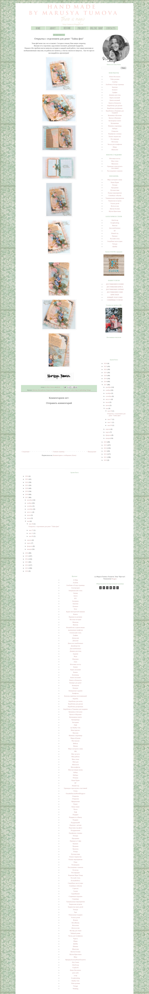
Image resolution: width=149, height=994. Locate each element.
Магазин (75, 733)
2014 (105, 448)
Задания (75, 654)
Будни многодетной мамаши (75, 611)
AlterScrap (114, 220)
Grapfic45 (75, 967)
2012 (105, 454)
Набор (75, 772)
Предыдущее (92, 451)
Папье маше (75, 807)
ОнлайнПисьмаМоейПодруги (75, 793)
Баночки (115, 87)
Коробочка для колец (75, 701)
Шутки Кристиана (115, 211)
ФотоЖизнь (75, 923)
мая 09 (110, 425)
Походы (114, 185)
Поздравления (75, 830)
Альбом (114, 82)
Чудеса (75, 938)
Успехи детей (114, 203)
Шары (115, 147)
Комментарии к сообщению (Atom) (64, 455)
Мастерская (75, 741)
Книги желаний (115, 100)
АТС (75, 598)
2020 (105, 375)
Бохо (75, 609)
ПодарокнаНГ (75, 822)
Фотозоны (114, 142)
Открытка (75, 796)
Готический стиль (75, 633)
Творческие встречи (114, 201)
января (108, 438)
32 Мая (75, 580)
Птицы (75, 851)
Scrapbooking (82, 390)
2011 (105, 457)
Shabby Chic (75, 981)
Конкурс (75, 688)
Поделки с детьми (75, 825)
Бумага (75, 614)
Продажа (75, 846)
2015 (105, 445)
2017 (105, 384)
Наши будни (115, 182)
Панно (75, 804)
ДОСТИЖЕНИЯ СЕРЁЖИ (115, 289)
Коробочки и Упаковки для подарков (75, 709)
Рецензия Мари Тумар (75, 875)
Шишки (75, 946)
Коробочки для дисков (114, 105)
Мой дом (75, 762)
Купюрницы (115, 123)
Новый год (114, 233)
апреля (108, 429)
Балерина (75, 601)
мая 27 (110, 419)
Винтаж (35, 390)
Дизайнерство (75, 646)
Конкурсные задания (75, 691)
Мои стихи (114, 161)
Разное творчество (115, 136)
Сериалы (75, 888)
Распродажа (75, 865)
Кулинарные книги (115, 120)
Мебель (75, 743)
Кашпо (75, 672)
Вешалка (75, 622)
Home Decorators (114, 76)
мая (107, 408)
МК (75, 751)
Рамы (75, 862)
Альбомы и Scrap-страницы (115, 84)
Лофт (75, 725)
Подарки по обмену (75, 817)
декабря (108, 387)
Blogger (113, 579)
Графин (114, 92)
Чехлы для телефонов (115, 144)
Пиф (75, 812)
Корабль (75, 698)
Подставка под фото (75, 828)
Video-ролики (114, 79)
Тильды (114, 244)
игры (75, 662)
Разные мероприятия (115, 193)
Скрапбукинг (56, 390)
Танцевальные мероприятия (115, 198)
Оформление (75, 801)
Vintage (88, 390)
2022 (105, 369)
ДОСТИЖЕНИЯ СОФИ (115, 292)
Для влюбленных (114, 228)
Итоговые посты (114, 158)
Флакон (75, 920)
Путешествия (114, 190)
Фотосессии (115, 206)
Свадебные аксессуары (114, 241)
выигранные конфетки (75, 630)
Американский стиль (75, 590)
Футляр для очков (75, 930)
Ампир (75, 593)
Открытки (49, 390)
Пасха (75, 809)
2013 (105, 451)
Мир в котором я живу (114, 180)
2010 (105, 460)
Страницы (75, 899)
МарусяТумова (75, 738)
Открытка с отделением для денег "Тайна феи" (44, 526)
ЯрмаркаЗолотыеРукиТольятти (75, 960)
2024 (105, 363)
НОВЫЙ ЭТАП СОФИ (114, 297)
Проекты (75, 849)
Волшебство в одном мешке (75, 627)
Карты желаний (115, 98)
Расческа (75, 870)
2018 (105, 381)
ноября (108, 390)
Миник (75, 746)
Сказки (75, 891)
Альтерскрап (75, 588)
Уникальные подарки (75, 915)
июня (108, 405)
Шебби (114, 246)
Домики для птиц (114, 95)
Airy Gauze (64, 390)
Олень (75, 791)
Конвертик (75, 685)
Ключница (75, 675)
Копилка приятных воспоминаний (75, 696)
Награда (75, 778)
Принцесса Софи (75, 841)
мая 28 (110, 411)
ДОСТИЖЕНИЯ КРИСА (115, 287)
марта (108, 432)
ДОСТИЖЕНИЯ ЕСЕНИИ (115, 284)
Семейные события (114, 195)
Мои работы (41, 390)
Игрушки (75, 659)
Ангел (75, 596)
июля (107, 402)
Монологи (114, 164)
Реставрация (115, 139)
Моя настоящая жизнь (75, 770)
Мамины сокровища (114, 126)
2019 (105, 378)
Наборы (114, 128)
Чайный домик (75, 933)
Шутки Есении (115, 209)
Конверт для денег (75, 683)
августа (108, 399)
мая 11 (110, 422)
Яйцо (75, 957)
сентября (109, 396)
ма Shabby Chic (75, 727)
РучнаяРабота (75, 880)
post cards (71, 390)
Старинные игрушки (75, 896)
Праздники (114, 187)
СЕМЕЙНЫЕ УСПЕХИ (115, 300)
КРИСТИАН (115, 294)
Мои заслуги (75, 754)
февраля (108, 435)
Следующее (25, 451)
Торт (75, 912)
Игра (75, 656)
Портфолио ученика (114, 134)
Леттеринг (75, 722)
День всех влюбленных (75, 643)
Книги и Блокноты (115, 103)
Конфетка (75, 693)
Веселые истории (75, 619)
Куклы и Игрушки (115, 118)
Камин (75, 667)
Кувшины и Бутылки (115, 115)
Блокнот (115, 90)
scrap (75, 390)
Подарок (75, 820)
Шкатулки (114, 149)
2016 (105, 442)
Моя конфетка (75, 767)
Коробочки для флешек (114, 108)
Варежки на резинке (75, 617)
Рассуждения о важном (114, 171)
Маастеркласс (75, 730)
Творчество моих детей (75, 907)
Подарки (75, 814)
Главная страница (58, 451)
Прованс (115, 236)
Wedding (75, 988)
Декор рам (75, 638)
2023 (105, 366)
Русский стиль (115, 238)
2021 (105, 372)
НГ (115, 231)
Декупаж (75, 640)
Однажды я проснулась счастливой (75, 788)
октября (108, 393)
